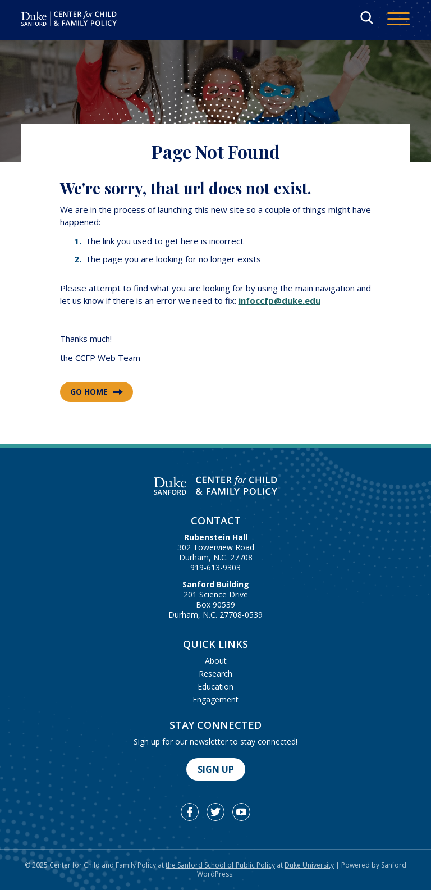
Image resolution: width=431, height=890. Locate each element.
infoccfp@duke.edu (279, 300)
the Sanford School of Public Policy (220, 865)
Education (215, 686)
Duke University (309, 865)
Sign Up (216, 769)
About (216, 660)
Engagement (215, 699)
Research (215, 673)
